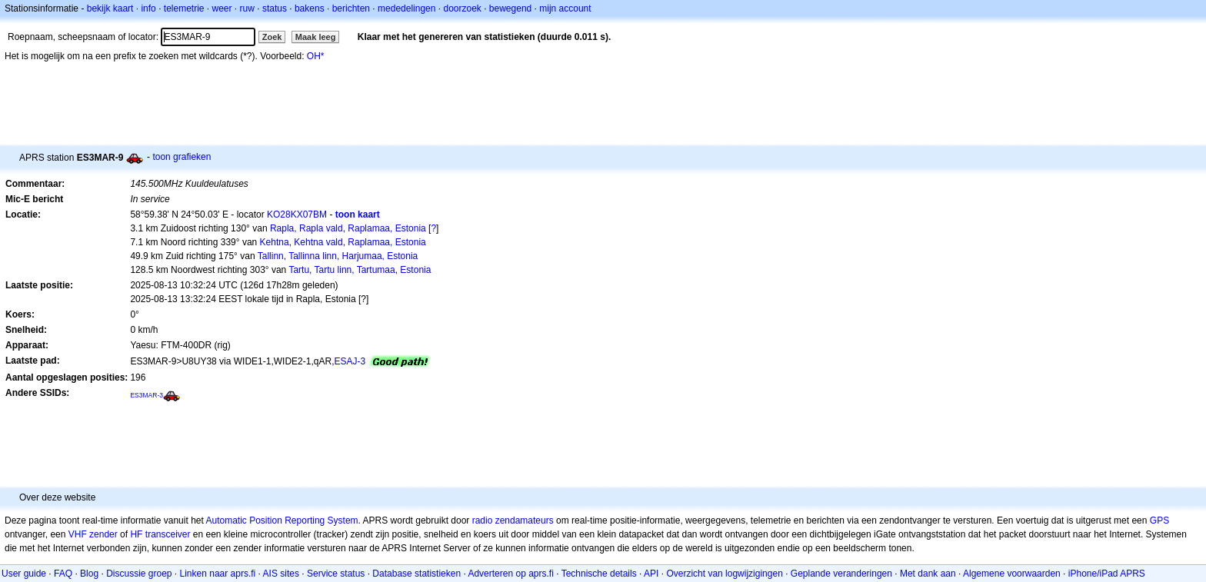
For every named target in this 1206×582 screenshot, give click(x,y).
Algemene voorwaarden (1012, 573)
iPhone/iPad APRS (1106, 573)
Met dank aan (928, 573)
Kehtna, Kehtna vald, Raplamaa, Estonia (343, 242)
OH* (316, 56)
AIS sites (281, 573)
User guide (24, 573)
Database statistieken (416, 573)
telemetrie (184, 8)
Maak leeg (315, 37)
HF (136, 534)
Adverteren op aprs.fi (510, 573)
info (148, 8)
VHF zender (93, 534)
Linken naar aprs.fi (218, 573)
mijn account (565, 8)
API (651, 573)
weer (222, 8)
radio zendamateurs (513, 520)
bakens (310, 8)
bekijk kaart (110, 8)
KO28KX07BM (297, 214)
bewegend (510, 8)
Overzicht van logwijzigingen (724, 573)
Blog (89, 573)
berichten (351, 8)
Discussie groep (139, 573)
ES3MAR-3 (146, 395)
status (274, 8)
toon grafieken (181, 156)
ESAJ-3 (349, 361)
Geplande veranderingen (841, 573)
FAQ (63, 573)
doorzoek (462, 8)
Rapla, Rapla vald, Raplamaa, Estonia (348, 228)
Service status (336, 573)
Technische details (599, 573)
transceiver (168, 534)
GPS (1159, 520)
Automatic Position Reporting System (281, 520)
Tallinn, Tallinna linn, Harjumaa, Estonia (338, 256)
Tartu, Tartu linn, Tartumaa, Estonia (359, 269)
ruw (247, 8)
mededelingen (406, 8)
